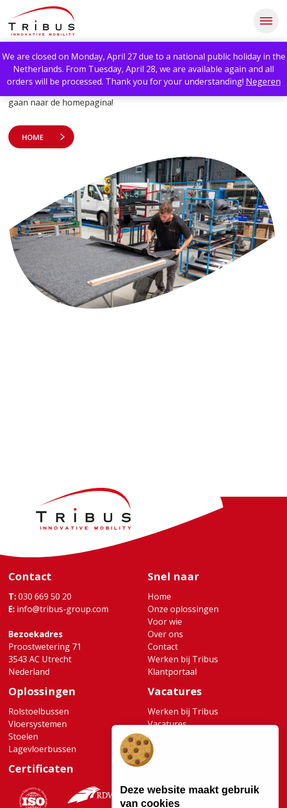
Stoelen (23, 736)
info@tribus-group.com (58, 609)
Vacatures (167, 724)
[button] (266, 20)
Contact (163, 646)
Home (33, 137)
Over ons (165, 634)
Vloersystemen (37, 724)
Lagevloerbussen (42, 749)
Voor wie (165, 621)
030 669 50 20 (39, 596)
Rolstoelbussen (38, 711)
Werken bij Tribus (183, 659)
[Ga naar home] (41, 21)
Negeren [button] (263, 81)
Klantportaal (172, 671)
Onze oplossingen (183, 609)
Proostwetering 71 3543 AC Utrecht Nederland (44, 659)
